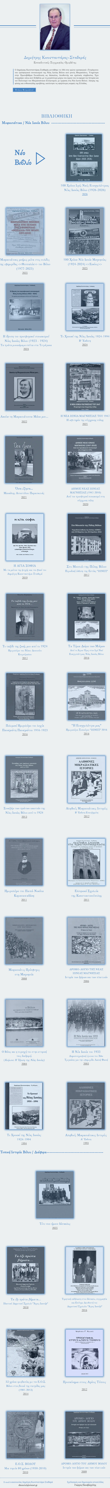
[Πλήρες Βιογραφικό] (24, 90)
